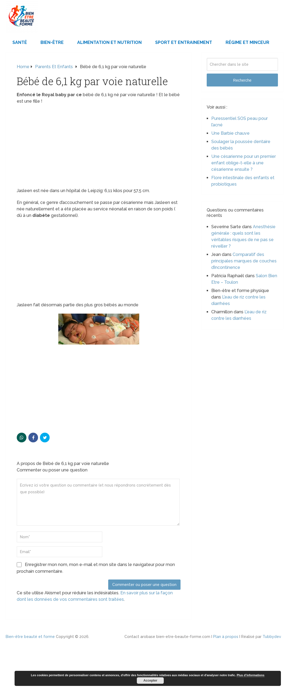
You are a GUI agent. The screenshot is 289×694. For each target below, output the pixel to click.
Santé (19, 42)
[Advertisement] (99, 147)
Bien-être (52, 42)
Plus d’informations (250, 675)
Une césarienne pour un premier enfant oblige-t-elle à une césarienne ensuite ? (243, 163)
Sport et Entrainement (183, 42)
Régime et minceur (247, 42)
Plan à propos (225, 636)
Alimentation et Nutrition (109, 42)
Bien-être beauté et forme (30, 636)
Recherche (242, 80)
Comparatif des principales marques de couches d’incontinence (244, 261)
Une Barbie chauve (230, 133)
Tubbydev (272, 636)
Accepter (150, 680)
